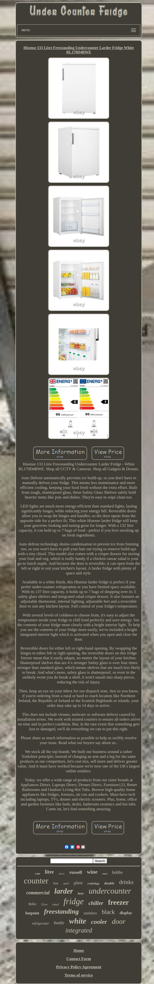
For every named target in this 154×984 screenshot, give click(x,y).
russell (75, 872)
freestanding (61, 911)
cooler (99, 921)
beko (32, 904)
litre (49, 872)
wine (92, 872)
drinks (126, 882)
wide (37, 873)
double (109, 883)
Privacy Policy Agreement (78, 967)
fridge (74, 901)
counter (36, 880)
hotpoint (32, 913)
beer (81, 893)
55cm (44, 904)
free (55, 883)
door (119, 921)
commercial (38, 892)
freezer (118, 902)
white (77, 921)
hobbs (117, 872)
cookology (93, 883)
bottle (59, 922)
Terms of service (78, 975)
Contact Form (78, 958)
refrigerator (40, 923)
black (108, 912)
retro (104, 873)
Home (78, 950)
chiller (96, 903)
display (126, 913)
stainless (90, 913)
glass (78, 882)
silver (61, 873)
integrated (78, 930)
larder (63, 891)
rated (55, 904)
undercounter (110, 891)
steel (66, 883)
